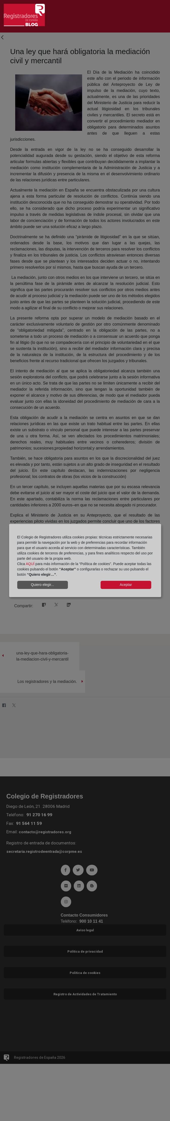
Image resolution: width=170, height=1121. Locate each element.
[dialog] (85, 560)
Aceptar (126, 585)
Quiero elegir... (42, 585)
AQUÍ (30, 564)
